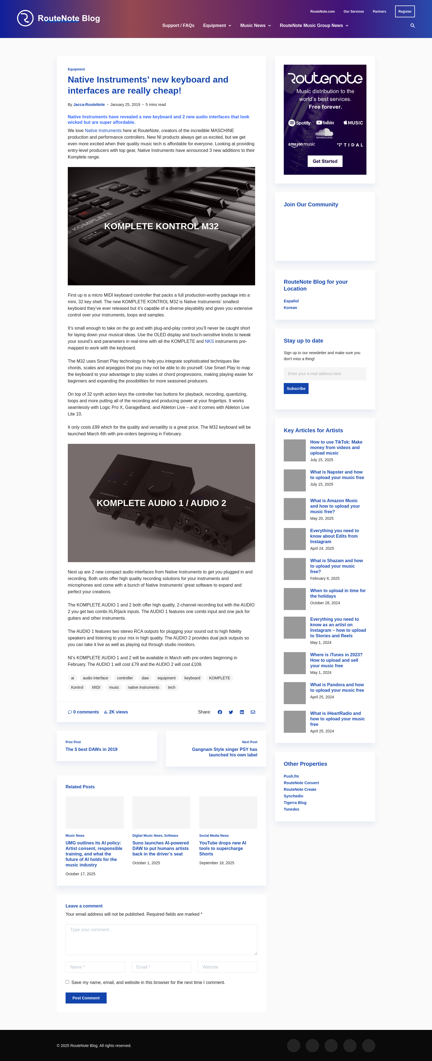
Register (405, 11)
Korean (290, 307)
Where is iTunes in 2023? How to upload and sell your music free (336, 660)
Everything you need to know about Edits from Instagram (334, 536)
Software (171, 836)
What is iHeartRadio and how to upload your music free (337, 719)
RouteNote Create (300, 789)
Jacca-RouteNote (89, 104)
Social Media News (214, 836)
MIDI (96, 687)
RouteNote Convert (301, 783)
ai (72, 678)
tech (171, 687)
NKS (209, 341)
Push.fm (291, 776)
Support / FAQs (178, 25)
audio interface (95, 678)
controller (125, 678)
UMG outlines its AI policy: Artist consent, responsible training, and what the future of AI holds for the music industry (94, 854)
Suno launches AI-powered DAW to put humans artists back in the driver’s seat (161, 848)
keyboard (192, 678)
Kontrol (77, 687)
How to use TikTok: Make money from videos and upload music (336, 447)
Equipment (214, 25)
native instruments (143, 687)
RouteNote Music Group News (311, 25)
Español (291, 301)
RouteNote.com (322, 11)
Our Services (354, 11)
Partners (379, 11)
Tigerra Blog (295, 802)
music (114, 687)
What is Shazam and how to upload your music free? (336, 566)
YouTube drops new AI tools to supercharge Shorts (222, 848)
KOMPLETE (219, 678)
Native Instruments (103, 130)
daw (145, 678)
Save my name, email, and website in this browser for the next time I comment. (145, 982)
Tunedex (291, 809)
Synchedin (293, 796)
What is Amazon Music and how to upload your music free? (335, 506)
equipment (166, 678)
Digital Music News (148, 836)
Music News (253, 25)
